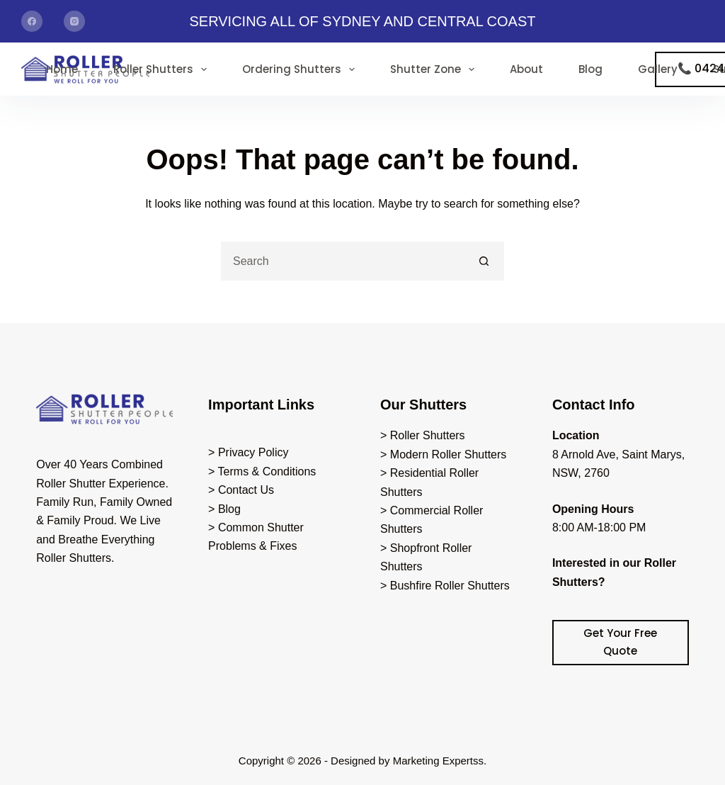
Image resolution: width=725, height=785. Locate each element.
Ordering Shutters (301, 69)
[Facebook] (31, 21)
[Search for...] (343, 261)
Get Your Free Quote (620, 642)
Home (62, 69)
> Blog (224, 509)
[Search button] (484, 261)
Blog (590, 69)
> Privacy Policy (248, 452)
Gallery (658, 69)
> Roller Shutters (422, 435)
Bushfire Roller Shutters (450, 586)
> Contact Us (241, 490)
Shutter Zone (435, 69)
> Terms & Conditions (262, 471)
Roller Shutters (162, 69)
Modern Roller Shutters (448, 454)
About (526, 69)
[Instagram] (74, 21)
